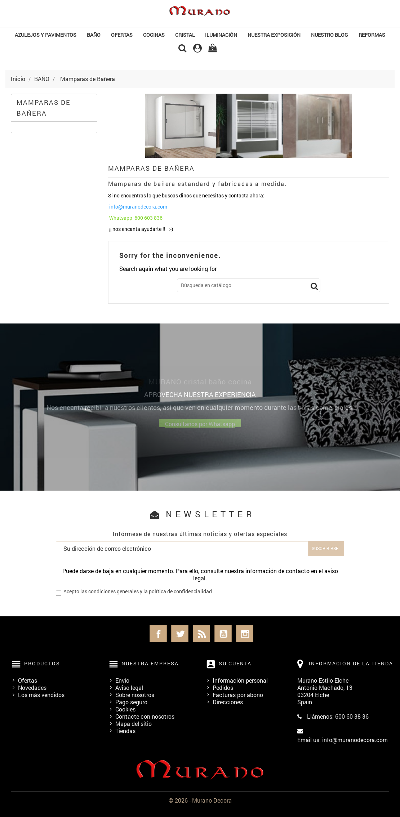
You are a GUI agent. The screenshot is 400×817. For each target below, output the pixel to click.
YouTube (223, 633)
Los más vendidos (41, 694)
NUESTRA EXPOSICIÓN (274, 34)
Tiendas (125, 731)
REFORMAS (372, 34)
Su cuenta (235, 663)
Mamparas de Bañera (44, 107)
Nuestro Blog (329, 34)
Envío (122, 680)
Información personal (240, 680)
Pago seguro (131, 702)
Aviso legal (129, 687)
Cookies (125, 709)
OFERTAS (122, 34)
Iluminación (221, 34)
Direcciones (228, 702)
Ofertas (27, 680)
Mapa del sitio (133, 723)
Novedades (32, 687)
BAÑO (94, 34)
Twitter (180, 633)
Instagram (244, 633)
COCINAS (154, 34)
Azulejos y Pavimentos (45, 34)
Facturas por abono (238, 694)
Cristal (185, 34)
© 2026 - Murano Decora (200, 800)
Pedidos (223, 687)
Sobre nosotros (134, 694)
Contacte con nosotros (144, 716)
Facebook (158, 633)
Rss (201, 633)
